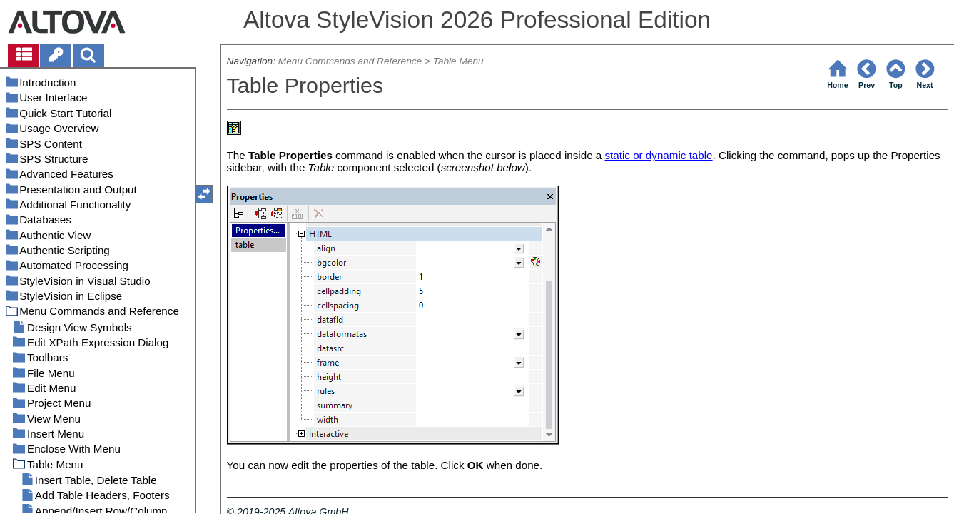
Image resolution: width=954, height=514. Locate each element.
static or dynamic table (658, 155)
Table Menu (458, 61)
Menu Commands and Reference (350, 61)
